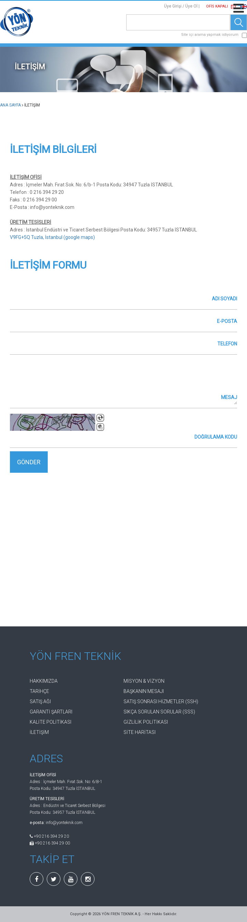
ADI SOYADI (224, 298)
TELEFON (227, 343)
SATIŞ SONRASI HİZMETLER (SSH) (161, 701)
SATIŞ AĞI (40, 701)
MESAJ (229, 397)
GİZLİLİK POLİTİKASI (146, 722)
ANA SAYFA (10, 105)
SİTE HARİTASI (140, 732)
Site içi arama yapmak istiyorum (209, 34)
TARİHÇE (39, 691)
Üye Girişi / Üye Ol (181, 6)
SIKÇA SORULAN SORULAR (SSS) (159, 711)
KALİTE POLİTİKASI (50, 722)
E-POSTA (227, 321)
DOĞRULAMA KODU (215, 437)
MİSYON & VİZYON (144, 681)
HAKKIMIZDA (44, 681)
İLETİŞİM (39, 732)
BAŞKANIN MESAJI (144, 691)
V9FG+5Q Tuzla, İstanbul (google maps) (52, 237)
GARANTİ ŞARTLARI (51, 711)
